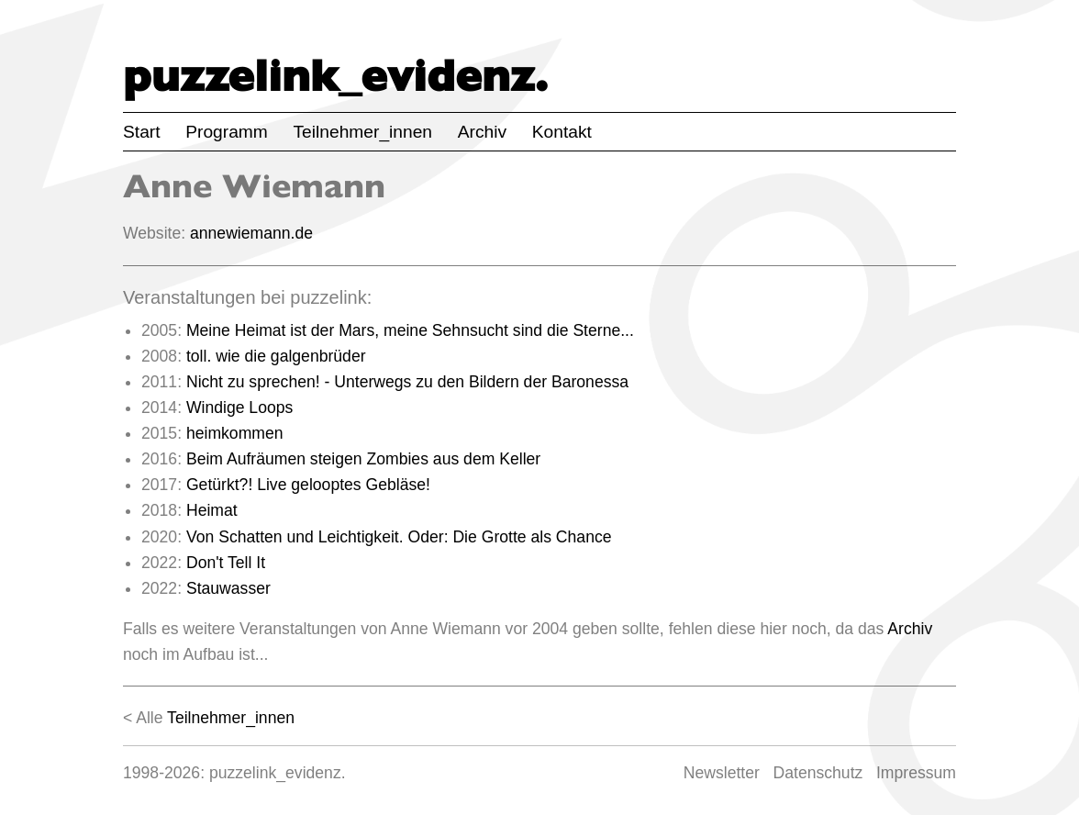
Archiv (482, 131)
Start (142, 131)
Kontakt (562, 131)
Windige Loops (239, 407)
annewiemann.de (251, 233)
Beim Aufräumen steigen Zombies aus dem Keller (363, 459)
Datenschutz (818, 773)
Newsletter (722, 773)
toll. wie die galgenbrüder (276, 356)
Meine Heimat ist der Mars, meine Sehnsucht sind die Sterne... (410, 330)
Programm (226, 131)
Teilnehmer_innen (363, 131)
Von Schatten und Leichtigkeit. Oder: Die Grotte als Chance (399, 537)
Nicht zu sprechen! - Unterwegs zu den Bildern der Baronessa (407, 382)
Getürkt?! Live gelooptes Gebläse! (308, 484)
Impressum (916, 773)
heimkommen (235, 433)
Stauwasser (228, 588)
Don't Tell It (225, 562)
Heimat (212, 510)
